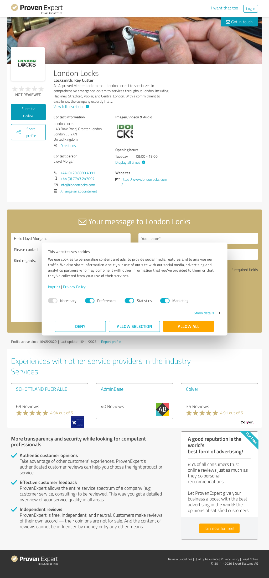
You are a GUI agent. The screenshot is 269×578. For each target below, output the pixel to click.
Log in (250, 8)
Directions (68, 145)
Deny (80, 326)
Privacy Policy (81, 286)
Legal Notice (250, 559)
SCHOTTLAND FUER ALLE (41, 389)
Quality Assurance (207, 559)
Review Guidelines (180, 559)
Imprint (61, 286)
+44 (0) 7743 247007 (78, 178)
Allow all (188, 326)
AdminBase (112, 389)
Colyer (192, 389)
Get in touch (239, 22)
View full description (71, 106)
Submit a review (28, 112)
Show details (197, 312)
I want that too (224, 8)
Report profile (111, 341)
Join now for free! (219, 528)
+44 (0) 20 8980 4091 (77, 172)
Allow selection (134, 326)
